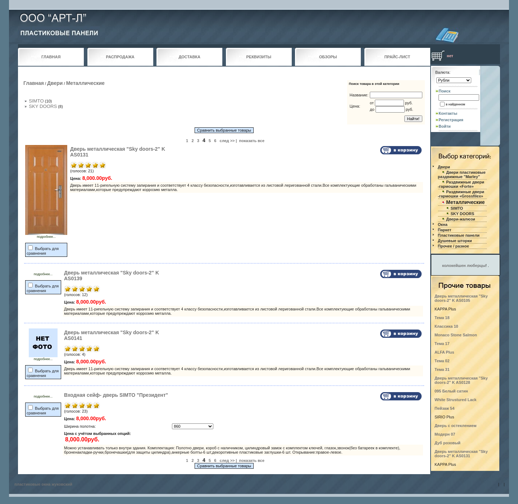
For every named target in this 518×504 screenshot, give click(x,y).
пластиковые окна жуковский (43, 484)
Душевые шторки (455, 241)
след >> (227, 141)
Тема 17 (442, 343)
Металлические (85, 83)
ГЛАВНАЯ (50, 57)
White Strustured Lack (456, 400)
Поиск (444, 91)
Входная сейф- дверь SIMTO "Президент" (116, 395)
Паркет (444, 230)
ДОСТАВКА (189, 57)
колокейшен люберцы (464, 265)
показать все (252, 141)
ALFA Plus (444, 352)
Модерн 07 (445, 434)
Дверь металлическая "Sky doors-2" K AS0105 (461, 298)
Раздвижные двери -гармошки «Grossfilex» (461, 194)
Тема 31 (442, 369)
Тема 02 (442, 361)
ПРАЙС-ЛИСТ (397, 57)
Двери (55, 83)
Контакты (448, 113)
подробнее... (46, 235)
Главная (33, 83)
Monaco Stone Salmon (456, 335)
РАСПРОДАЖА (120, 57)
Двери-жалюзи (460, 219)
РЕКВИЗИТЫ (258, 57)
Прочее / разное (453, 246)
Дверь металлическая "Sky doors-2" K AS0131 (461, 453)
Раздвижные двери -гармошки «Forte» (461, 184)
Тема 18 (442, 317)
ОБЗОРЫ (328, 57)
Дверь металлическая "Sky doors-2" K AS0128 (461, 380)
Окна (442, 224)
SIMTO (36, 101)
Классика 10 (446, 326)
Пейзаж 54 (444, 408)
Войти (445, 126)
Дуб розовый (447, 443)
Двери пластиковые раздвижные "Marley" (462, 174)
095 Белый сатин (451, 391)
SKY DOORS (43, 106)
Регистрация (451, 120)
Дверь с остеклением (456, 425)
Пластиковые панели (459, 235)
